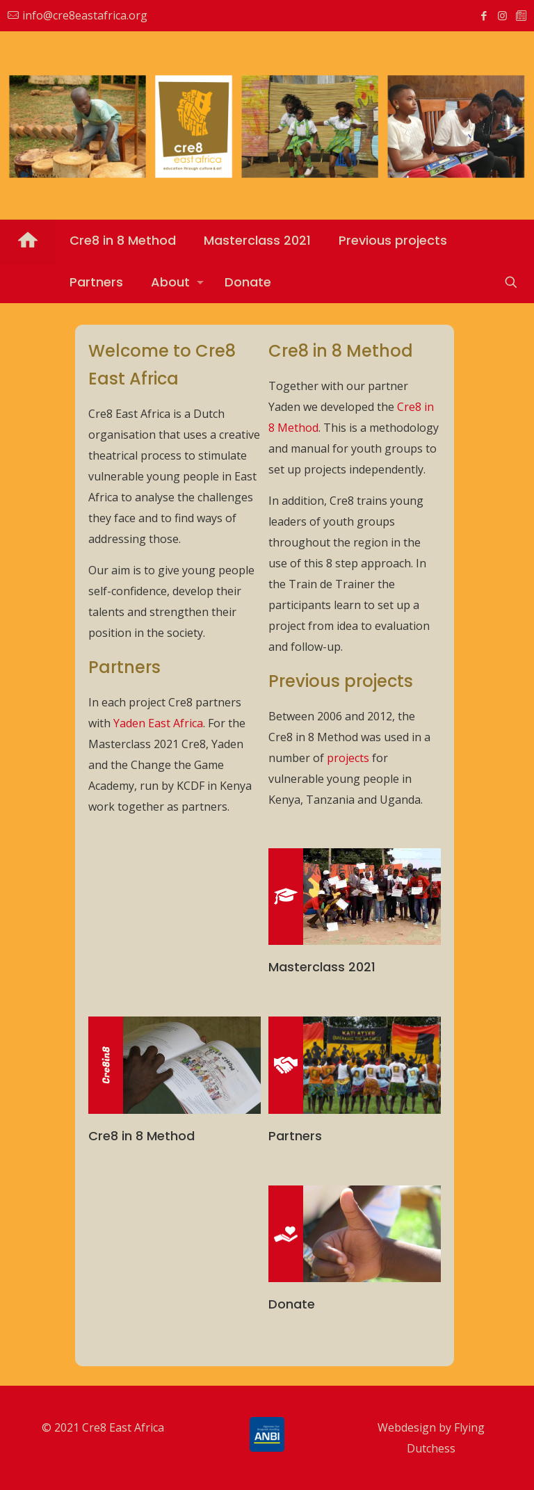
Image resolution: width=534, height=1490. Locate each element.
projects (348, 758)
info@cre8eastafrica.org (84, 15)
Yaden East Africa (158, 723)
